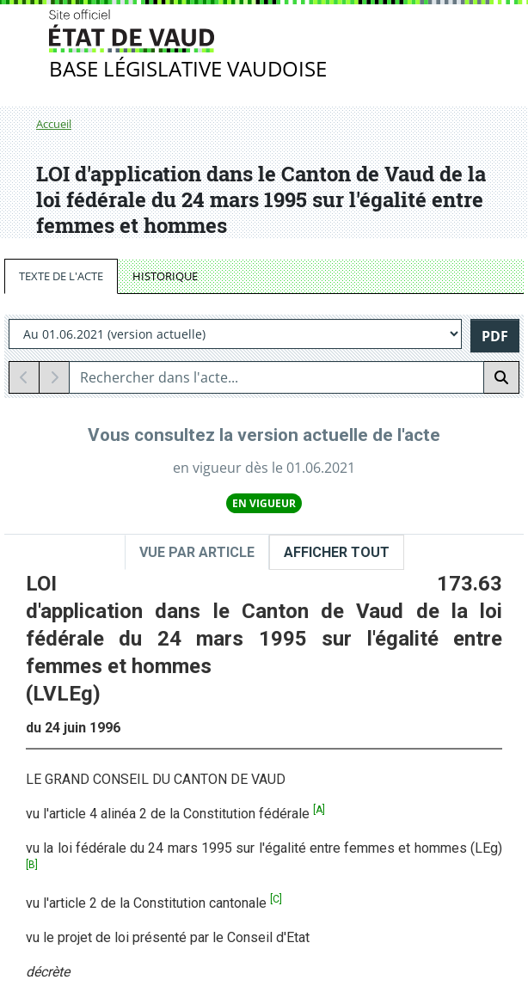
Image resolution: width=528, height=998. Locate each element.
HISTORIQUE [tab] (165, 276)
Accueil (53, 124)
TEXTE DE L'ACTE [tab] (61, 276)
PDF (495, 336)
